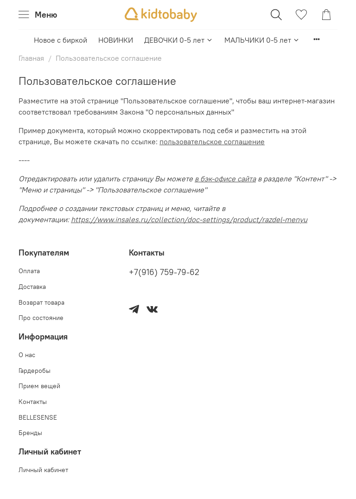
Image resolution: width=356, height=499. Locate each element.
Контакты (33, 401)
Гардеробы (35, 370)
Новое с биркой (60, 40)
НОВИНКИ (115, 40)
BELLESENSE (38, 417)
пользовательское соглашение (212, 141)
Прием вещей (39, 386)
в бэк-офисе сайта (225, 178)
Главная (31, 58)
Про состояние (41, 317)
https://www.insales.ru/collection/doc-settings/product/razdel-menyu (189, 219)
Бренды (30, 433)
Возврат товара (41, 302)
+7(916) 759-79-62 (164, 272)
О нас (27, 355)
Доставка (32, 286)
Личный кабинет (43, 470)
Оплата (29, 271)
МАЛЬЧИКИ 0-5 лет (262, 40)
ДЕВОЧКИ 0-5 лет (178, 40)
